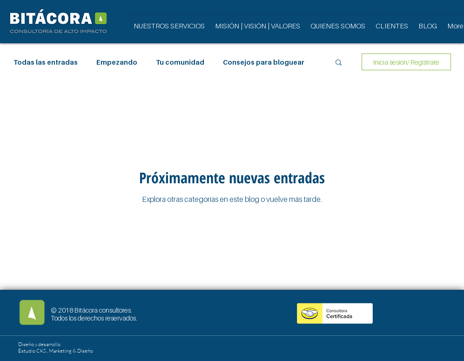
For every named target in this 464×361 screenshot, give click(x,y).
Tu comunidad (180, 62)
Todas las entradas (45, 62)
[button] (338, 63)
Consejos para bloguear (263, 62)
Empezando (116, 62)
